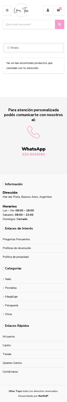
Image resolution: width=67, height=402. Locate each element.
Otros (8, 314)
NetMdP (43, 396)
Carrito (7, 345)
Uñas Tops (15, 391)
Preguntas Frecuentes (16, 239)
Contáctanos (10, 372)
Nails (8, 279)
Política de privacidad (15, 257)
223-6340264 (33, 154)
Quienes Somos (12, 363)
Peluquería (11, 305)
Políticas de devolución (17, 248)
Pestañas (11, 288)
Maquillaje (11, 297)
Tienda (7, 354)
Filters (13, 48)
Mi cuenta (9, 337)
